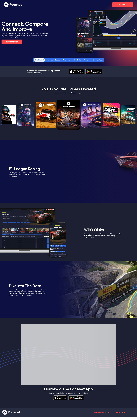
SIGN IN (122, 5)
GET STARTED (12, 42)
